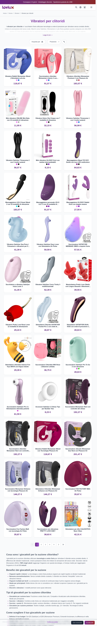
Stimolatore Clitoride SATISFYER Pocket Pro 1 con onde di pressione (48, 326)
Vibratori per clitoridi (27, 13)
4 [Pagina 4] (49, 544)
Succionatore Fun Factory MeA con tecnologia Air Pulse (17, 530)
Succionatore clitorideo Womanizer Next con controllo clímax (18, 450)
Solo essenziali (77, 622)
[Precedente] (32, 544)
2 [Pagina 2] (41, 544)
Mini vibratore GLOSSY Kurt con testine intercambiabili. (48, 161)
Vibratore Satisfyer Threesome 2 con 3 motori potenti (18, 161)
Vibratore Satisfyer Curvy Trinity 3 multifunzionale (47, 285)
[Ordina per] (54, 41)
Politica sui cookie (52, 622)
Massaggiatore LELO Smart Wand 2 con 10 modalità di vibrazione (17, 203)
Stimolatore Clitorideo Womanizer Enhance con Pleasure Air (47, 490)
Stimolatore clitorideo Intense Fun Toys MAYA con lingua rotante (17, 365)
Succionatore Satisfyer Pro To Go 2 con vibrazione (78, 365)
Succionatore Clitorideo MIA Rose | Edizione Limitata (47, 365)
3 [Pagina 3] (45, 544)
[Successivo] (58, 544)
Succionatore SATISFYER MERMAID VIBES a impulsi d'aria (78, 245)
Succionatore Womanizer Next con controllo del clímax (77, 408)
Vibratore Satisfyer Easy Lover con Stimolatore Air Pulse (48, 245)
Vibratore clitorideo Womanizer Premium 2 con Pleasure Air (78, 77)
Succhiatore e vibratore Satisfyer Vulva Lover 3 (18, 285)
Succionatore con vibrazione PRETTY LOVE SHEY (47, 530)
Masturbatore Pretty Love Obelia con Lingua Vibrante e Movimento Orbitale (78, 285)
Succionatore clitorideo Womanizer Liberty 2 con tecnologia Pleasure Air (48, 77)
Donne (10, 13)
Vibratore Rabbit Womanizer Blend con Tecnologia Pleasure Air (47, 450)
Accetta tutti (89, 622)
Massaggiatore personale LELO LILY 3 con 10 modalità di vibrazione (47, 203)
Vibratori (16, 13)
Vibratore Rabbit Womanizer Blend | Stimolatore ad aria (17, 77)
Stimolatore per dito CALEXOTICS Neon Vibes (77, 530)
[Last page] (63, 544)
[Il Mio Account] (80, 7)
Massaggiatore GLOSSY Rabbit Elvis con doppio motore (77, 203)
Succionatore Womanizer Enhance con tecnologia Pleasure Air (17, 490)
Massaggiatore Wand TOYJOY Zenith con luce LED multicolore (78, 161)
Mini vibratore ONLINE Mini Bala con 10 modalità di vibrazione (17, 119)
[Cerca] (76, 7)
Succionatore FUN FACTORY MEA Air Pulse (77, 490)
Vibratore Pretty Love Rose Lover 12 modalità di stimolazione (18, 325)
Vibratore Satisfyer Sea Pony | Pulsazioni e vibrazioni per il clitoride (18, 245)
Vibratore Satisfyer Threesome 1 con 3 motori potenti (78, 119)
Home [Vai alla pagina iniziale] (5, 13)
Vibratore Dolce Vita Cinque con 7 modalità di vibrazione (47, 119)
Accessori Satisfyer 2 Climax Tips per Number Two (47, 408)
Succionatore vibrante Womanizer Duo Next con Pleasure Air (77, 450)
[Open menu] (91, 7)
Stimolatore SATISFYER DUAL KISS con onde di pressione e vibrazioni (78, 326)
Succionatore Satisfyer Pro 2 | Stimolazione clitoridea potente (17, 408)
